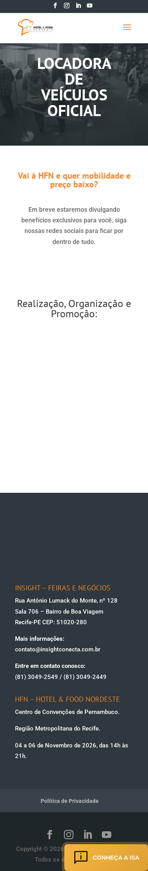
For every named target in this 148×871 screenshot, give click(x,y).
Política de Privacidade (70, 801)
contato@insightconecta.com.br (57, 649)
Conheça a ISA (106, 857)
